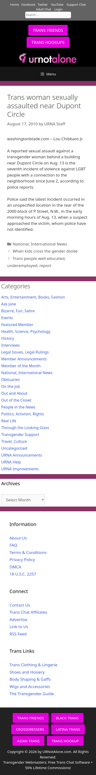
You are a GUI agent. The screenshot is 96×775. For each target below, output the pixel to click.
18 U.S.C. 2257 (23, 574)
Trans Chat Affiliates (28, 612)
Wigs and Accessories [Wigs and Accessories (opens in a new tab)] (30, 686)
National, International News (40, 244)
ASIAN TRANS (28, 741)
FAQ (13, 545)
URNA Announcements (21, 455)
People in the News (18, 407)
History (7, 338)
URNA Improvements (20, 468)
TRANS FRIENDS (48, 30)
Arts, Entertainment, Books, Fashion (33, 297)
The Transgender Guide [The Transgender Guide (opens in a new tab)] (32, 693)
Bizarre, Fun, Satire (18, 310)
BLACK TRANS (67, 718)
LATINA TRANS (68, 729)
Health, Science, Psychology (25, 331)
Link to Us (19, 626)
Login (58, 9)
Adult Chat (43, 9)
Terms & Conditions (28, 552)
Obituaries (10, 379)
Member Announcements (24, 359)
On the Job (10, 386)
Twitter (43, 4)
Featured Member (17, 324)
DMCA (15, 567)
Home (14, 4)
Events (7, 317)
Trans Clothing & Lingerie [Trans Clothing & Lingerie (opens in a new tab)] (33, 664)
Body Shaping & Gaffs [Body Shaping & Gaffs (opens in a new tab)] (30, 679)
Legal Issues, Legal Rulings (25, 352)
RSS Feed (18, 634)
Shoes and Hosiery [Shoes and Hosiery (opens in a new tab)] (27, 672)
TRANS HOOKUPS (47, 42)
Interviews (10, 345)
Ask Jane (8, 304)
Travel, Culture (14, 441)
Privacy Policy (22, 559)
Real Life (8, 420)
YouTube (57, 4)
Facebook (28, 4)
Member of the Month (21, 365)
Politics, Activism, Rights (22, 414)
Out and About (14, 393)
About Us (18, 538)
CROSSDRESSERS (30, 729)
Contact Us (20, 605)
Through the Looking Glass (25, 427)
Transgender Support (20, 434)
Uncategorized (14, 448)
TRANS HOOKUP (65, 741)
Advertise (18, 619)
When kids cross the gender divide (45, 251)
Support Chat (76, 4)
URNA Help (11, 462)
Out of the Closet (16, 400)
